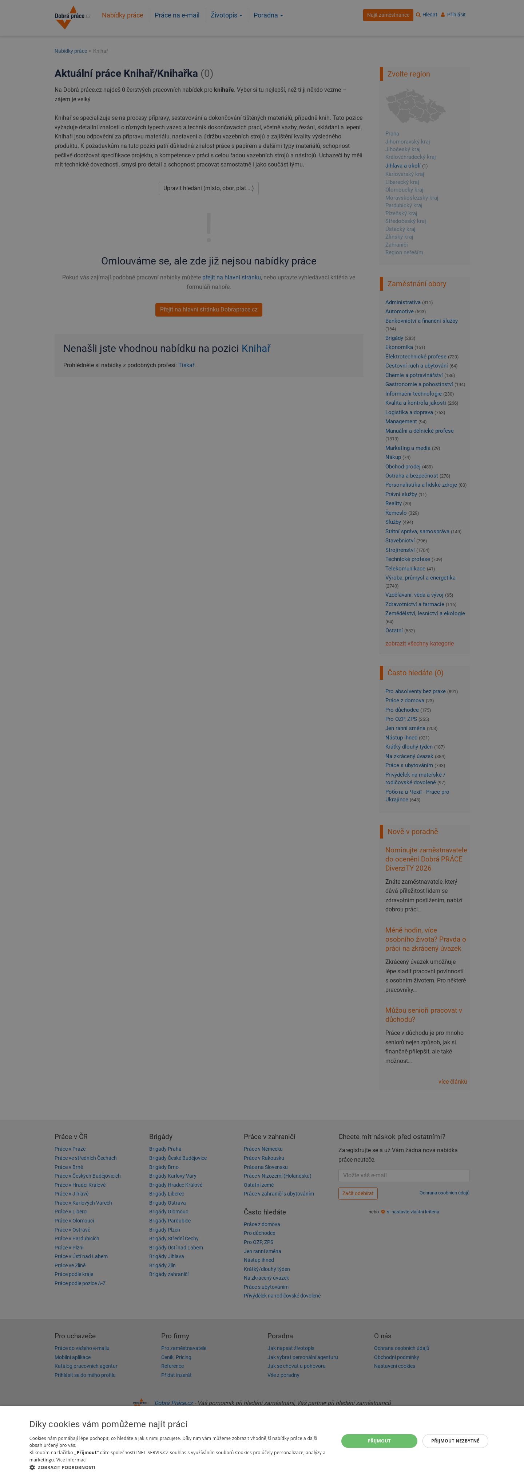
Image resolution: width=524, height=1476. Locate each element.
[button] (179, 1467)
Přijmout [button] (379, 1441)
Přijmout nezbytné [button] (455, 1441)
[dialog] (262, 1441)
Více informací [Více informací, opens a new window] (71, 1460)
